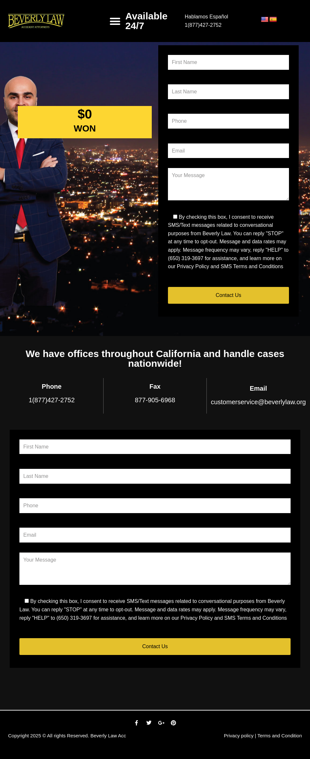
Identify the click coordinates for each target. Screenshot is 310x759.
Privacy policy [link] (239, 735)
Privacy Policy (193, 266)
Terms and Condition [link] (279, 735)
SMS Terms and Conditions (252, 266)
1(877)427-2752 (203, 25)
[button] (115, 21)
